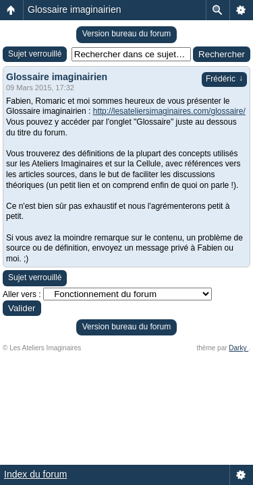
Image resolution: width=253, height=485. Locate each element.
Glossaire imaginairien (74, 9)
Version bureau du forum (126, 33)
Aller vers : (22, 294)
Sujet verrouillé (34, 54)
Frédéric (224, 79)
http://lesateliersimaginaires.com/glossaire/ (169, 111)
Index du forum (35, 474)
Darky (238, 348)
